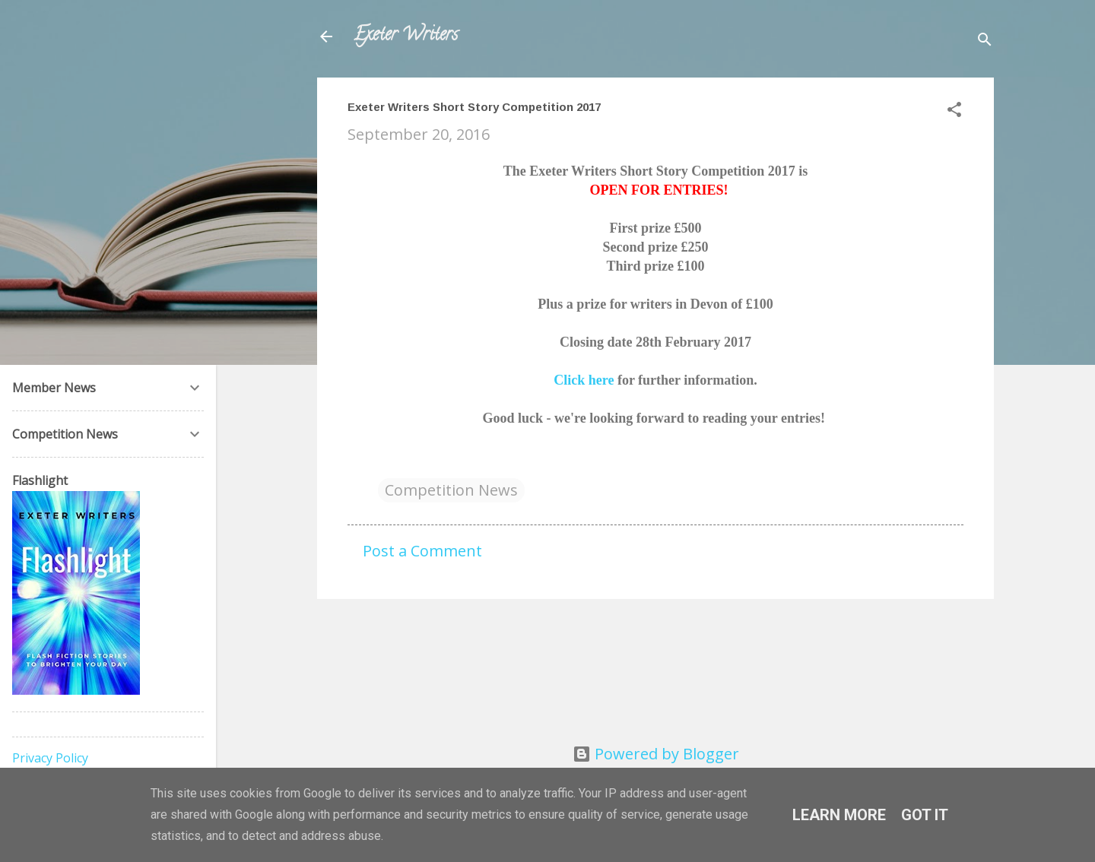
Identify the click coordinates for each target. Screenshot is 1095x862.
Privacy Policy (50, 757)
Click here (584, 380)
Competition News (451, 490)
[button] (954, 111)
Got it (924, 815)
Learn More (839, 815)
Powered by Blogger (656, 753)
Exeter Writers (406, 36)
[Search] (985, 41)
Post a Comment (422, 550)
